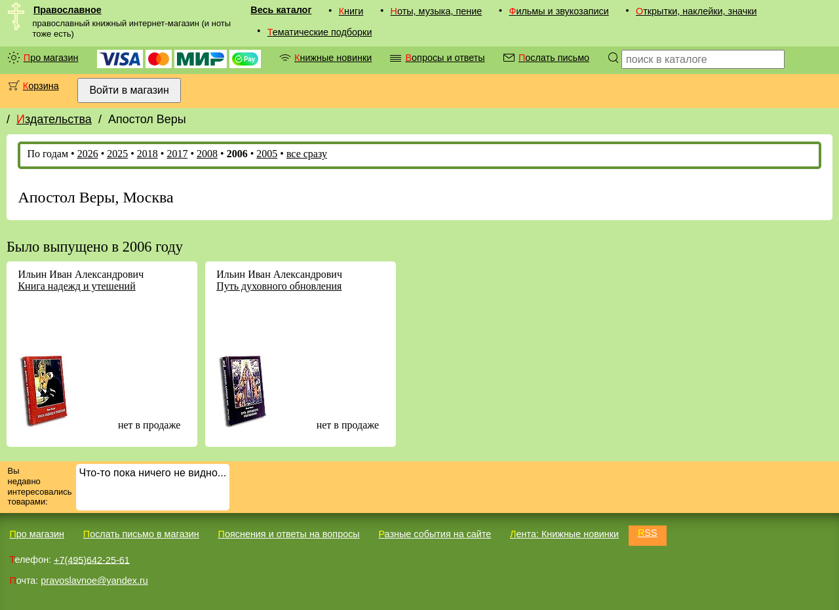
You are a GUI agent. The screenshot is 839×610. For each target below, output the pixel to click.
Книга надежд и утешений (76, 286)
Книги (351, 11)
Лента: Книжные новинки (564, 534)
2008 (207, 153)
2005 (266, 153)
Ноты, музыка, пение (436, 11)
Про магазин (51, 57)
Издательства (54, 119)
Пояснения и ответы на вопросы (289, 534)
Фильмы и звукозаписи (558, 11)
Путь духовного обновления (278, 286)
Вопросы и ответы (444, 57)
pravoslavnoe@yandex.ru (94, 580)
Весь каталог (280, 10)
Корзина (41, 86)
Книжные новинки (333, 57)
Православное (67, 10)
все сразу (306, 153)
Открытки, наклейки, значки (696, 11)
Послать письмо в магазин (141, 534)
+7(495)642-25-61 (92, 559)
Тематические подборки (319, 32)
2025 (117, 153)
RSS (647, 532)
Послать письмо (553, 57)
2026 (87, 153)
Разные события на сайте (434, 534)
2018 (147, 153)
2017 (176, 153)
